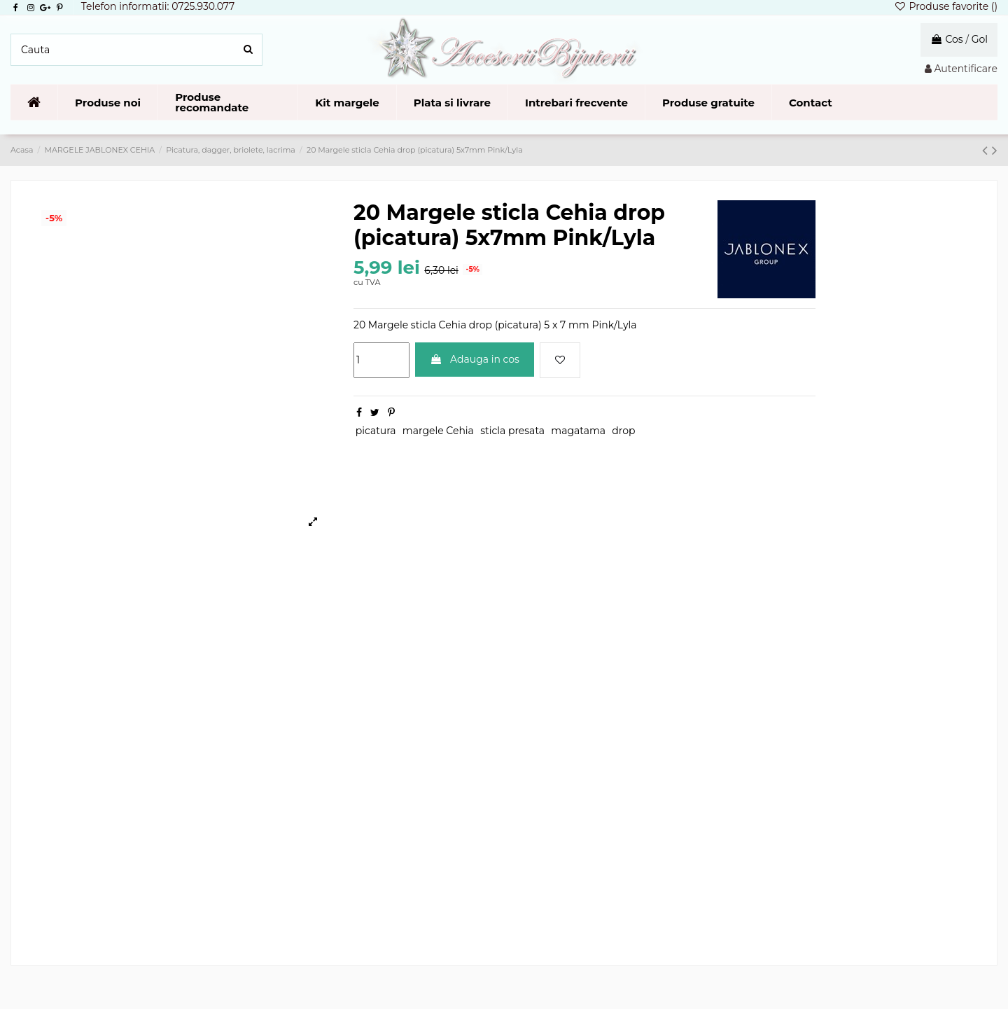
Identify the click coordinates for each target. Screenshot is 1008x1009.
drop (623, 430)
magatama (578, 430)
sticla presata (512, 430)
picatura (376, 430)
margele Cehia (438, 430)
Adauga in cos (474, 359)
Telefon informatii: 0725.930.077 (158, 6)
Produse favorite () (945, 6)
